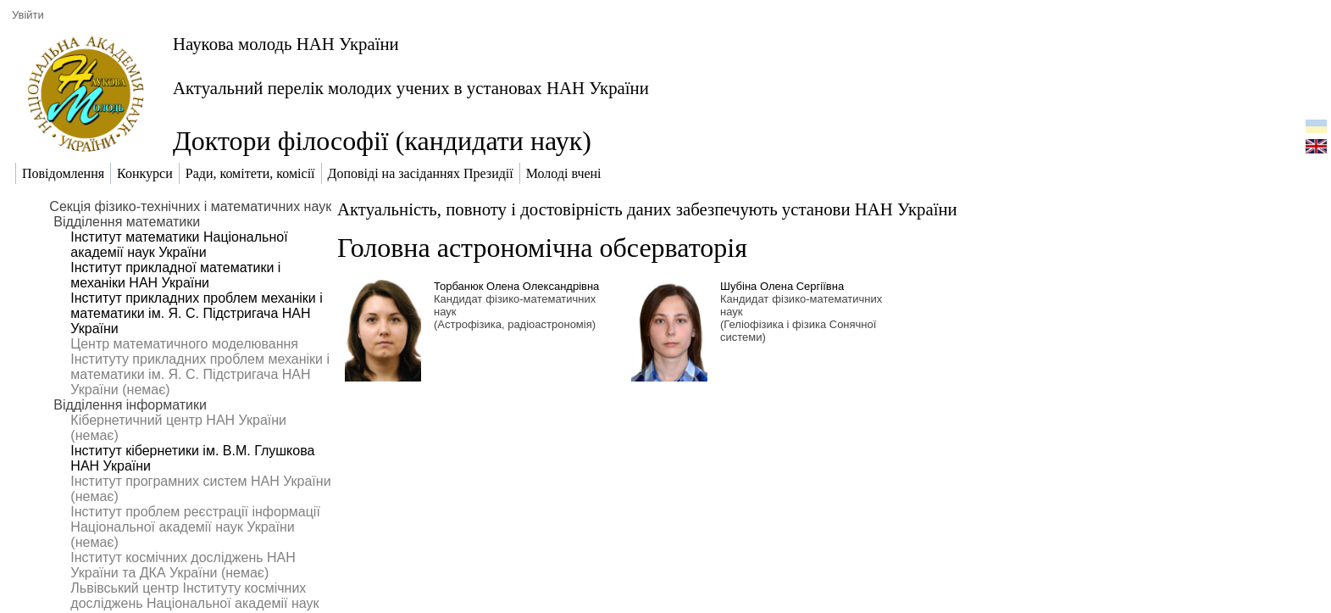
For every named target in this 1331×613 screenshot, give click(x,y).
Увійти (28, 14)
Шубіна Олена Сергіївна (782, 286)
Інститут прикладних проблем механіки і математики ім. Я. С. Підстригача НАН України (196, 313)
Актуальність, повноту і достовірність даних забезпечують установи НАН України (647, 209)
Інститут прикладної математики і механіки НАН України (175, 275)
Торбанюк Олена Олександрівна (516, 286)
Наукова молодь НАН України (286, 43)
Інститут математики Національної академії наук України (178, 244)
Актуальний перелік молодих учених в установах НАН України (411, 88)
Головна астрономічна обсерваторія (542, 247)
